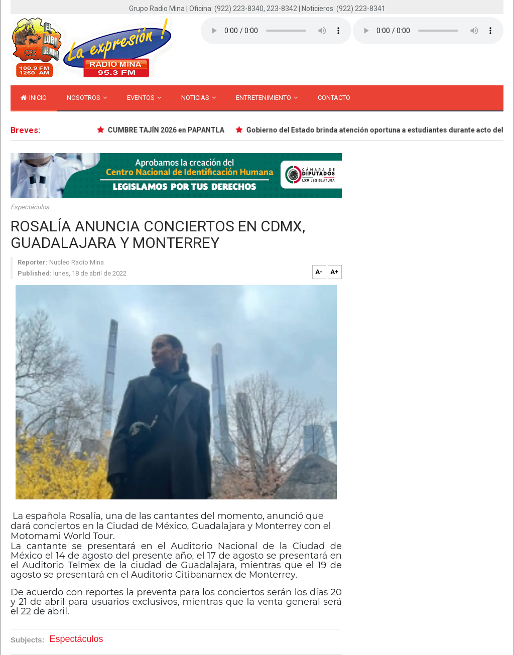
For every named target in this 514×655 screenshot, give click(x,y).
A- (319, 272)
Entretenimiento (267, 97)
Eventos (144, 97)
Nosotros (87, 97)
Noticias (198, 97)
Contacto (334, 97)
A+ (334, 272)
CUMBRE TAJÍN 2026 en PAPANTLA (168, 130)
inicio (34, 97)
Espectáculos (30, 207)
